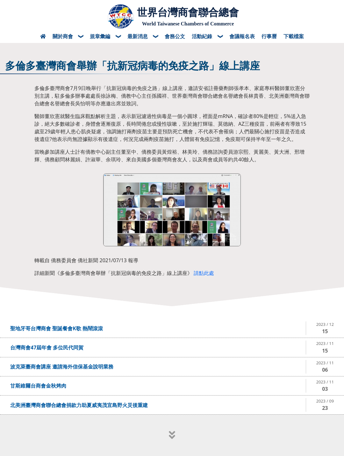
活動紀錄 (202, 36)
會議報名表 (242, 36)
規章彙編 (100, 36)
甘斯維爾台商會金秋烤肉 (38, 385)
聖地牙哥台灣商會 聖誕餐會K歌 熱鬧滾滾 (56, 328)
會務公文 (175, 36)
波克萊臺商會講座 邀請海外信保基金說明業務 (61, 366)
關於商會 (63, 36)
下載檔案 (293, 36)
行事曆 (269, 36)
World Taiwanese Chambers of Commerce (188, 23)
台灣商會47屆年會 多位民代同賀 (46, 347)
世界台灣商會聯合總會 (188, 12)
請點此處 (204, 273)
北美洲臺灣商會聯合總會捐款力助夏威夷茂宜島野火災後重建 (79, 405)
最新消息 (138, 36)
